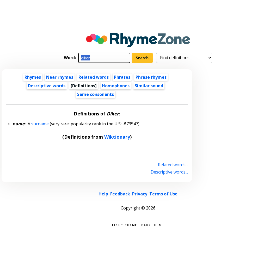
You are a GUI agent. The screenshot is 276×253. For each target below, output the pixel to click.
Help (103, 194)
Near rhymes (59, 77)
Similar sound (149, 86)
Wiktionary (117, 137)
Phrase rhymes (151, 77)
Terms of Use (163, 194)
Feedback (120, 194)
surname (40, 124)
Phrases (122, 77)
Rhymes (32, 77)
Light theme (124, 224)
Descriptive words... (169, 172)
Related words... (173, 165)
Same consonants (95, 94)
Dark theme (152, 224)
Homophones (116, 86)
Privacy (139, 194)
